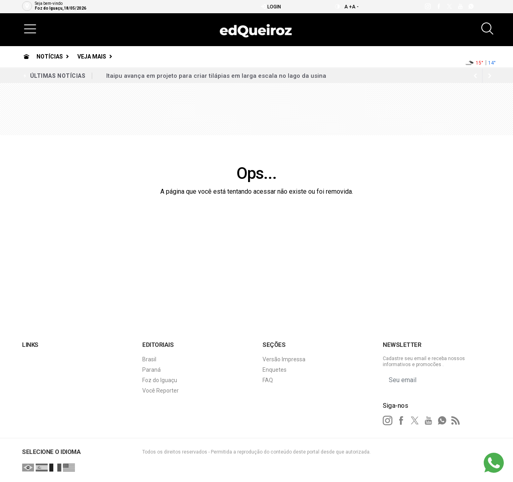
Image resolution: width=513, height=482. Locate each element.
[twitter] (449, 6)
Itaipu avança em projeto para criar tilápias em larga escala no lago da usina (216, 75)
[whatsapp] (470, 6)
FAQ (268, 380)
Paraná (151, 370)
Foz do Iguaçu (159, 380)
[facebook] (438, 6)
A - (355, 7)
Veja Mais (91, 56)
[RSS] (455, 420)
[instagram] (427, 6)
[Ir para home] (26, 56)
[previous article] (490, 76)
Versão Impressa (284, 359)
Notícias (49, 56)
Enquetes (275, 370)
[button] (30, 28)
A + (348, 7)
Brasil (149, 359)
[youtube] (460, 6)
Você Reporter (160, 390)
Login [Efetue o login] (271, 7)
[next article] (475, 76)
